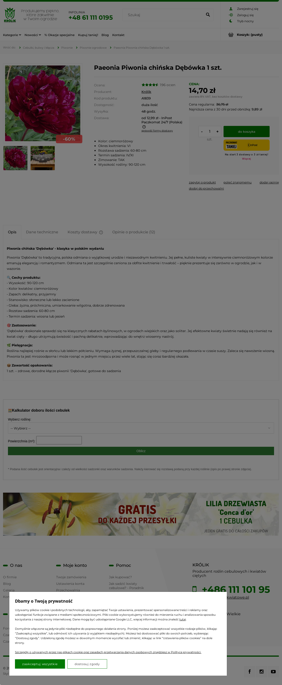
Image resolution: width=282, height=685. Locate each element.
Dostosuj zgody (87, 664)
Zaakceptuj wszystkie (40, 664)
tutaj (182, 619)
